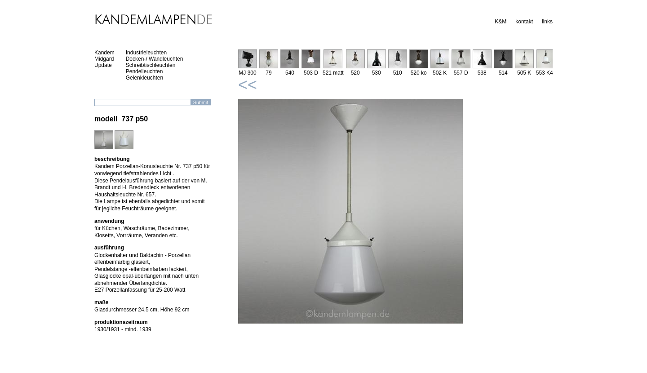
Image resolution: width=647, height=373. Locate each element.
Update (103, 65)
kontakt (524, 21)
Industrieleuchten (146, 52)
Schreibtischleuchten (151, 65)
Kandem (104, 52)
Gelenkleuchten (144, 78)
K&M (500, 21)
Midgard (104, 59)
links (547, 21)
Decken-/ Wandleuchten (154, 59)
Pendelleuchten (144, 71)
